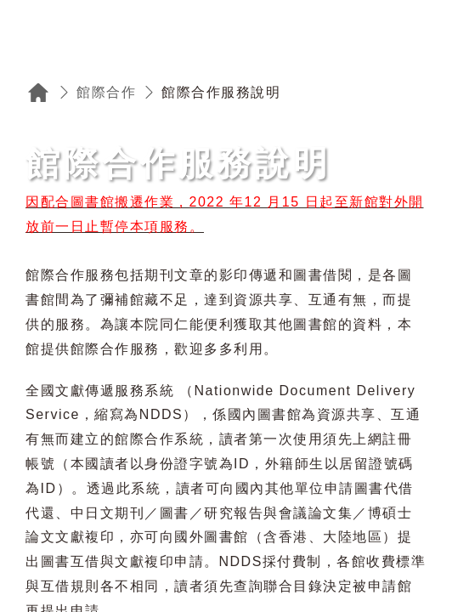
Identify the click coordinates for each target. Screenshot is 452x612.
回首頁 (38, 92)
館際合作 (106, 92)
